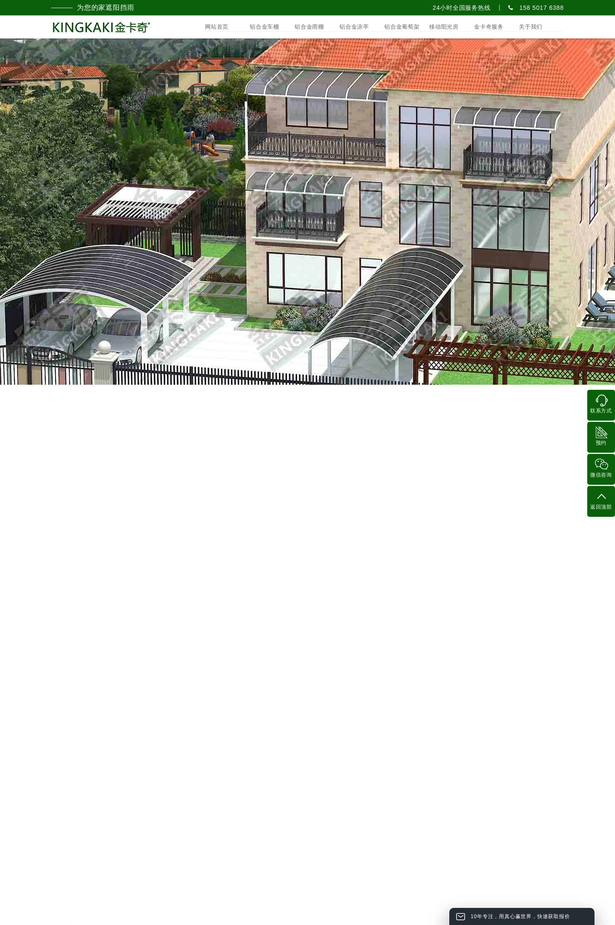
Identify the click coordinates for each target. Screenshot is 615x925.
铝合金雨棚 (309, 27)
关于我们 (530, 27)
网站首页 (216, 27)
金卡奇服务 (489, 27)
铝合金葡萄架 (402, 27)
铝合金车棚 (264, 27)
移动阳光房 (444, 27)
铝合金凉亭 (354, 27)
